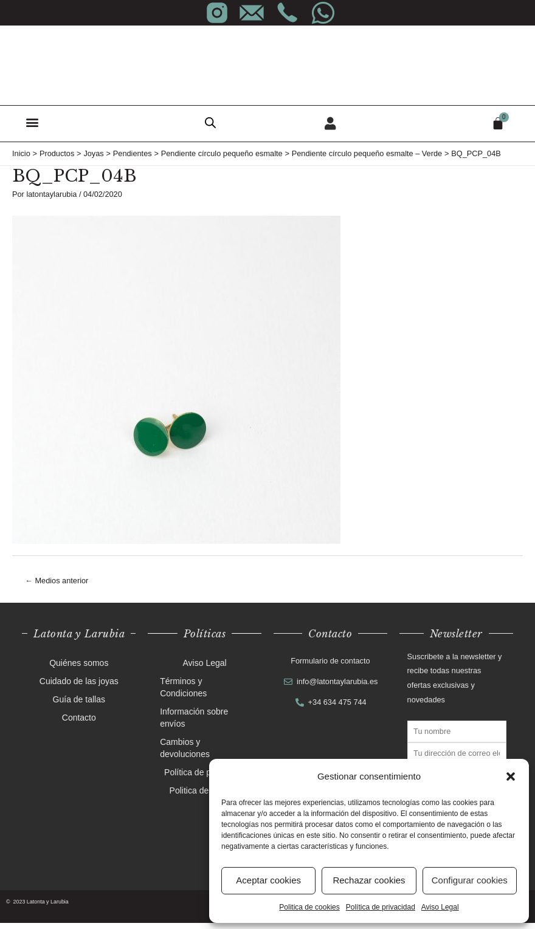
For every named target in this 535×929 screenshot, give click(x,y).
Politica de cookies (309, 907)
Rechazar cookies (369, 880)
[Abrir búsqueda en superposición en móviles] (210, 122)
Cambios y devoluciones (185, 755)
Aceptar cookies (268, 880)
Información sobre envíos (194, 724)
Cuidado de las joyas (79, 688)
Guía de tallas (79, 706)
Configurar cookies (470, 880)
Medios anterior (56, 586)
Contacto (79, 724)
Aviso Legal (440, 907)
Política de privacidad (380, 907)
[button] (511, 776)
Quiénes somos (78, 669)
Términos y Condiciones (183, 694)
